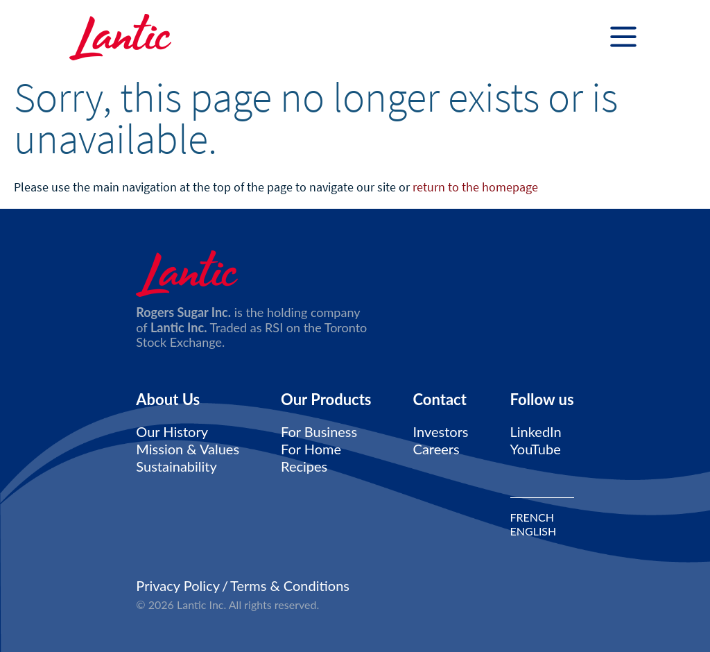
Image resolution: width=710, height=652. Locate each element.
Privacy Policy (178, 585)
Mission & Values (187, 449)
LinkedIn (536, 431)
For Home (311, 449)
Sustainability (176, 466)
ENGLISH (533, 531)
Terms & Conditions (289, 585)
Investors (441, 431)
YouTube (535, 449)
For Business (319, 431)
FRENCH (532, 517)
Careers (436, 449)
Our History (172, 431)
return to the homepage (475, 187)
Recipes (304, 466)
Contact (440, 399)
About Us (168, 399)
